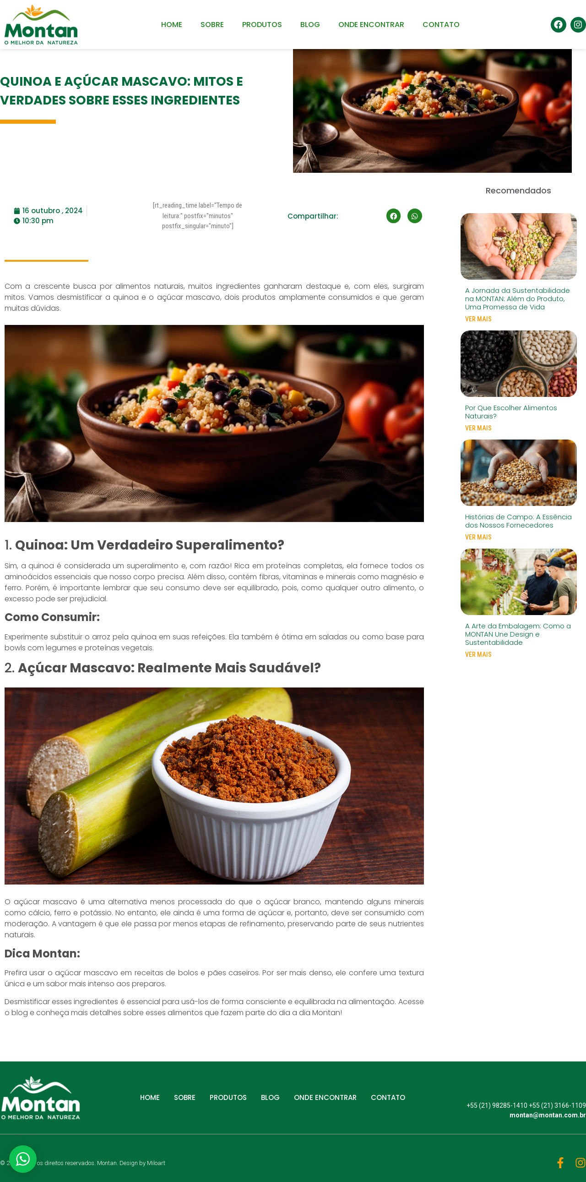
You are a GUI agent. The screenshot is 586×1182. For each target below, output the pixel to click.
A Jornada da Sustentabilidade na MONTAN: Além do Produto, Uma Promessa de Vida (517, 299)
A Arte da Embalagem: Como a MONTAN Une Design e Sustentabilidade (518, 634)
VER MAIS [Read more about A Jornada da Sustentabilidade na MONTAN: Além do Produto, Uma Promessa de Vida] (478, 319)
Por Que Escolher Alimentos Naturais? (511, 412)
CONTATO (441, 24)
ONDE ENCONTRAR (371, 24)
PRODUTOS (262, 24)
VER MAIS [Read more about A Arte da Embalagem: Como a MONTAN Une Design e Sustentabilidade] (478, 654)
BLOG (310, 24)
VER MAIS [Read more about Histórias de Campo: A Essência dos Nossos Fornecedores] (478, 537)
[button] (393, 216)
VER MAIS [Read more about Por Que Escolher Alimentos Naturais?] (478, 428)
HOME (171, 24)
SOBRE (212, 24)
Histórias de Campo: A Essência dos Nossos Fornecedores (518, 521)
